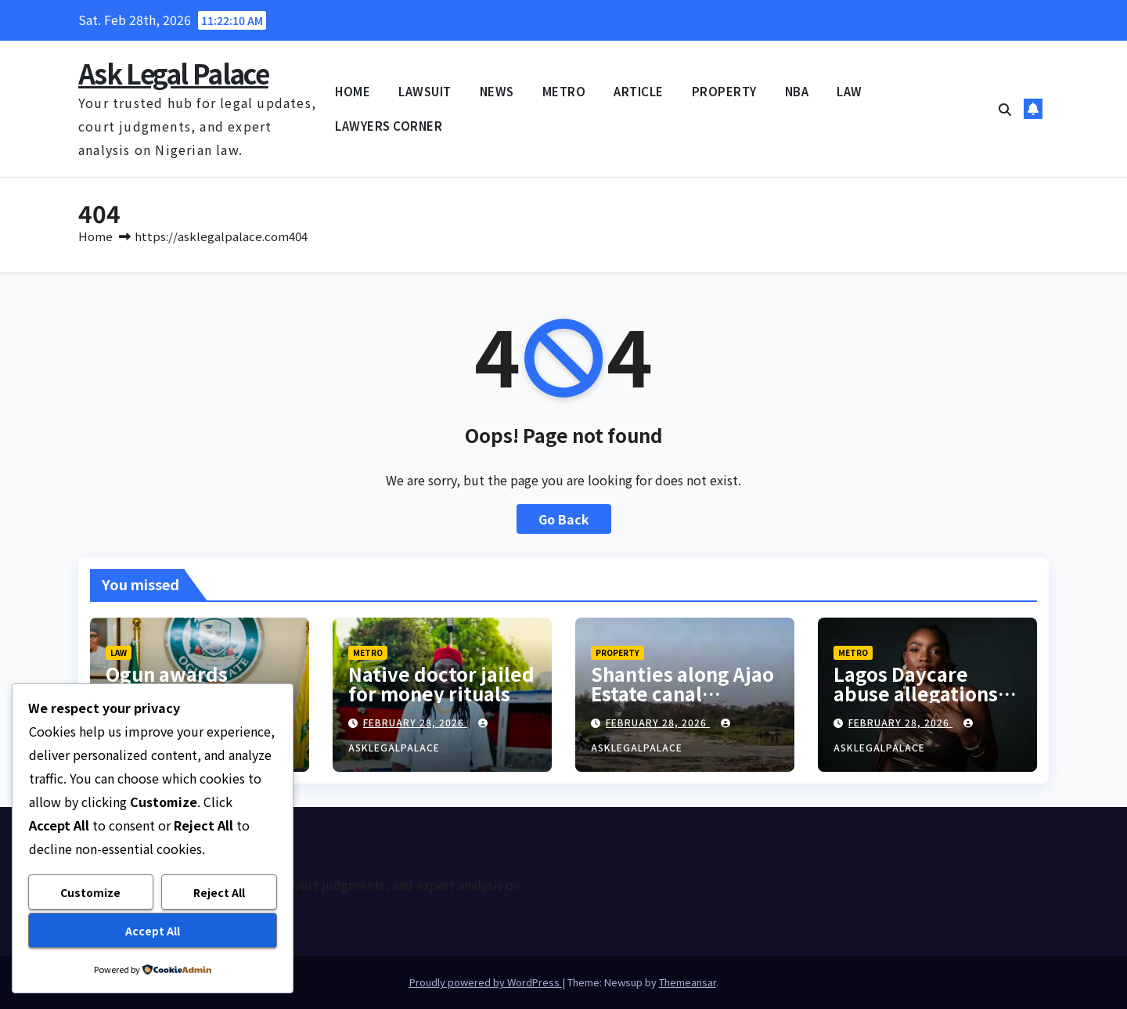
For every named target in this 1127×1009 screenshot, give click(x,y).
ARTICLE (639, 91)
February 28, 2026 (415, 722)
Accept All (152, 931)
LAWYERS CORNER (388, 125)
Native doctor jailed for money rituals (441, 683)
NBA (797, 91)
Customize (90, 892)
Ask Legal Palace (173, 73)
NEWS (497, 91)
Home (95, 236)
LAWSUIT (425, 91)
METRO (564, 91)
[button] (1005, 108)
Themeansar (687, 982)
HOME (352, 91)
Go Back (563, 519)
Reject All (219, 892)
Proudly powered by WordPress (485, 982)
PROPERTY (724, 91)
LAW (849, 91)
